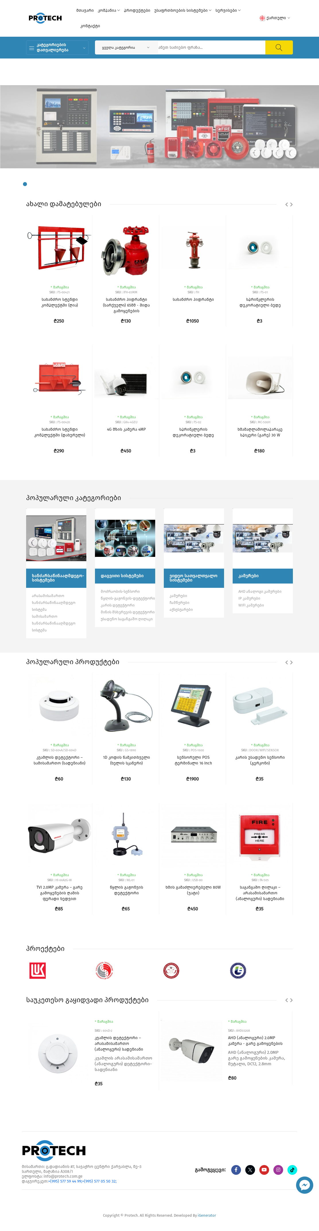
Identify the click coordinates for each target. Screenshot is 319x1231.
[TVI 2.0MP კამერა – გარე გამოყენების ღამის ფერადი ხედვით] (60, 836)
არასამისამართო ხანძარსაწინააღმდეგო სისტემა (53, 603)
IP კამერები (249, 598)
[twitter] (250, 1170)
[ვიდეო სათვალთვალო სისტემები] (194, 538)
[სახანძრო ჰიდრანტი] (193, 248)
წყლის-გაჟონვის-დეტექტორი (128, 598)
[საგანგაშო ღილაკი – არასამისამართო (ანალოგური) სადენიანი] (260, 836)
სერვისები (228, 10)
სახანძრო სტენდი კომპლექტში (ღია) (59, 302)
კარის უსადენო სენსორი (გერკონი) (260, 760)
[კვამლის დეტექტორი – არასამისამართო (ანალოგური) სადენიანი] (58, 1053)
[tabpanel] (159, 126)
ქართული (275, 18)
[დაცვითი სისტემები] (125, 538)
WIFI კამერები (251, 605)
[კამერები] (263, 538)
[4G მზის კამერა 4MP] (126, 378)
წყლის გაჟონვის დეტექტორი (126, 890)
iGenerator (207, 1215)
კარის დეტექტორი (118, 605)
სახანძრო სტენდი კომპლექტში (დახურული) (59, 432)
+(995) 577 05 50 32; (99, 1181)
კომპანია (109, 10)
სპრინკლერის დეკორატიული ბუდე (193, 432)
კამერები (178, 596)
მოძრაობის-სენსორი (120, 591)
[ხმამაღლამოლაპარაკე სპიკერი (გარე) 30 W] (260, 378)
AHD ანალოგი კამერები (259, 591)
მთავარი (85, 10)
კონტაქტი (90, 26)
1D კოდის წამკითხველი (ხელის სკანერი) (126, 760)
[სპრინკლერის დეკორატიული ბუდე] (193, 378)
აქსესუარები (181, 609)
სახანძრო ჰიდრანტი (193, 299)
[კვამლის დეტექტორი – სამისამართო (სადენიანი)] (60, 706)
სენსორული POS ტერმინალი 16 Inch (193, 760)
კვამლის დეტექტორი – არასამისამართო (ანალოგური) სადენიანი (119, 1043)
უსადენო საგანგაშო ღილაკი (127, 619)
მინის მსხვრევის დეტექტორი (128, 612)
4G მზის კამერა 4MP (126, 429)
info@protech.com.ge (63, 1176)
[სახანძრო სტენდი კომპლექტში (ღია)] (60, 248)
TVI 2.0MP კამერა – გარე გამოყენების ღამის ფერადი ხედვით (59, 893)
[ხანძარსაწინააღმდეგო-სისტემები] (56, 538)
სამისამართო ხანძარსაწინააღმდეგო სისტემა (53, 623)
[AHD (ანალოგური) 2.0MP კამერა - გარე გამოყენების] (191, 1051)
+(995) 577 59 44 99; (65, 1181)
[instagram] (278, 1170)
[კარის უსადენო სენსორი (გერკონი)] (260, 706)
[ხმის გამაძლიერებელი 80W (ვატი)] (193, 836)
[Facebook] (236, 1170)
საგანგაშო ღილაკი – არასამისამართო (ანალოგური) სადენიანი (260, 893)
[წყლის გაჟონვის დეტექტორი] (126, 836)
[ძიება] (279, 47)
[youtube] (264, 1170)
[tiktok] (292, 1170)
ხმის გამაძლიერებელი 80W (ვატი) (193, 890)
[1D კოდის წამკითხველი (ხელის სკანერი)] (126, 706)
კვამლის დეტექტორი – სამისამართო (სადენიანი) (59, 760)
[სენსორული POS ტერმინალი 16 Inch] (193, 706)
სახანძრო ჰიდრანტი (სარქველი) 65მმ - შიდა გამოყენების (126, 305)
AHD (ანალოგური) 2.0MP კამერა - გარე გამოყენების (255, 1040)
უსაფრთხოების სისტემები (182, 10)
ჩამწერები (179, 602)
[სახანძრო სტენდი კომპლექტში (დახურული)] (60, 378)
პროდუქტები (137, 10)
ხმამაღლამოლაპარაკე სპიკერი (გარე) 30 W (260, 432)
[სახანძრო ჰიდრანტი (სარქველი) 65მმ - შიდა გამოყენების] (126, 248)
